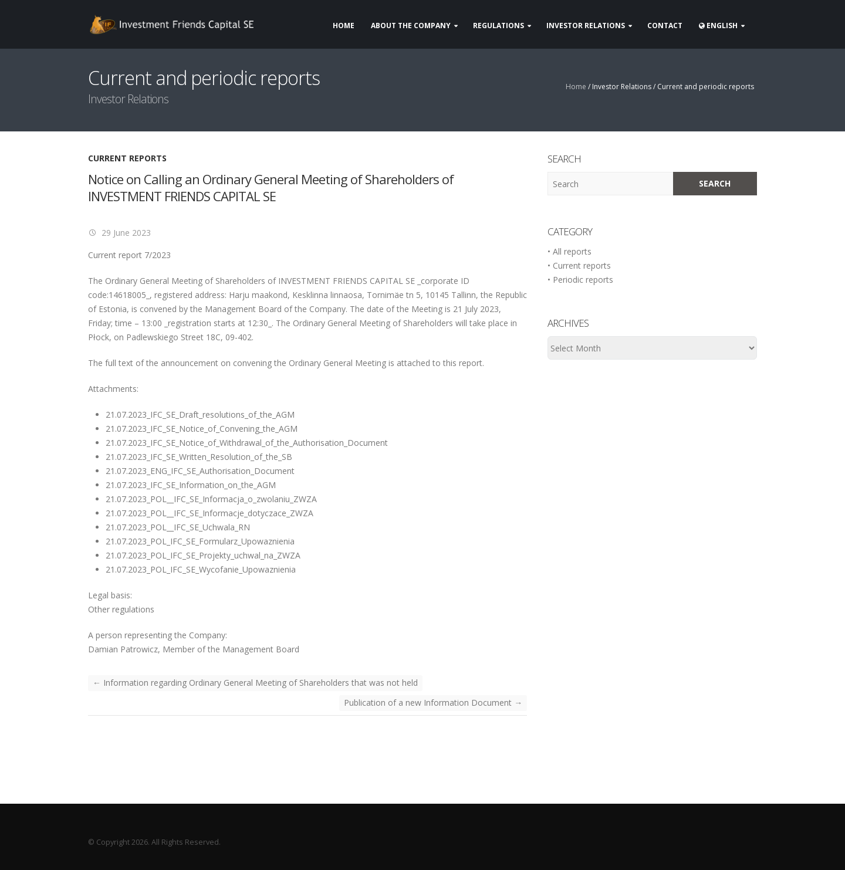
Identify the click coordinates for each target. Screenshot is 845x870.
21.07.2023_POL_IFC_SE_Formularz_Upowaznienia (200, 541)
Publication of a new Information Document (433, 702)
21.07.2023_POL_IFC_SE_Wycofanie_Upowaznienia (201, 569)
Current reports (127, 158)
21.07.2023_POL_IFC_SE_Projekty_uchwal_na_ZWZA (203, 555)
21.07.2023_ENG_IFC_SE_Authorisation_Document (200, 470)
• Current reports (579, 265)
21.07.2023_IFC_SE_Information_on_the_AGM (191, 484)
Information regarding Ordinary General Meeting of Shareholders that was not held (255, 682)
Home (576, 87)
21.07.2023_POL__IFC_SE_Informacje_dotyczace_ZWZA (209, 513)
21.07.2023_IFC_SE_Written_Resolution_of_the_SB (199, 456)
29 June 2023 (125, 232)
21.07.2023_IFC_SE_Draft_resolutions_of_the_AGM (200, 414)
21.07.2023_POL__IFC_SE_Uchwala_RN (178, 527)
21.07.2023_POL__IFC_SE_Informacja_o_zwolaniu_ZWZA (211, 499)
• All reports (569, 251)
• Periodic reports (580, 279)
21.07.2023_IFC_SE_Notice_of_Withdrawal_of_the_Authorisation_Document (247, 442)
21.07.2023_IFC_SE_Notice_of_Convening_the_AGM (202, 428)
